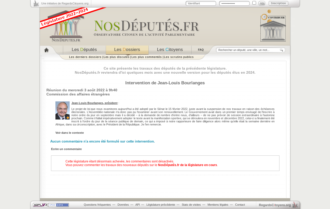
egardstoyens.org (275, 205)
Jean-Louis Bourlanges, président (94, 102)
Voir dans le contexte (69, 132)
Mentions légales (218, 204)
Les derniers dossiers (85, 56)
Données (123, 204)
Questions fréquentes (97, 204)
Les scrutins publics (179, 56)
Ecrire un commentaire (66, 149)
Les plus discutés (117, 56)
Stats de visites (191, 204)
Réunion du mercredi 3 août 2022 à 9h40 (81, 90)
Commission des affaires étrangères (78, 94)
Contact (240, 204)
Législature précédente (160, 204)
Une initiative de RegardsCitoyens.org (64, 3)
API (137, 204)
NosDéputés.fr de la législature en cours (187, 165)
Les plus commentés (146, 56)
